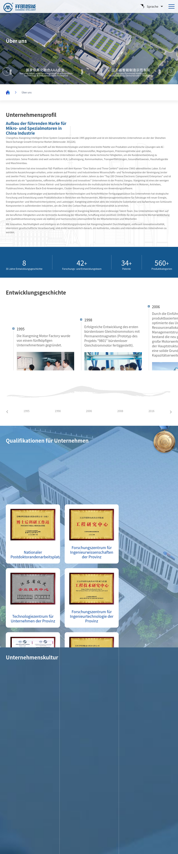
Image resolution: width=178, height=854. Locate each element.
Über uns (27, 92)
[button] (171, 71)
